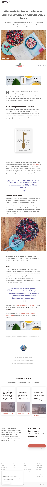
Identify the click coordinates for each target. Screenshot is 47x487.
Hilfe (25, 464)
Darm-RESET (36, 164)
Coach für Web (39, 466)
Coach (2, 463)
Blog (14, 463)
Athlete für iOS (39, 463)
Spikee (2, 464)
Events (14, 464)
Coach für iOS (38, 468)
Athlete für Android (39, 464)
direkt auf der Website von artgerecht (25, 304)
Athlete (2, 461)
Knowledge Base (4, 466)
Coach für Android (39, 470)
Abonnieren (37, 445)
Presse (25, 463)
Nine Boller (23, 65)
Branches (3, 468)
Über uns (14, 461)
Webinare (26, 461)
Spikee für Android (39, 475)
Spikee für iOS (38, 474)
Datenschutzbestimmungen (38, 447)
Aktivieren (7, 482)
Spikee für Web (39, 472)
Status (25, 466)
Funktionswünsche (27, 468)
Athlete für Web (39, 461)
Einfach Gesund (4, 470)
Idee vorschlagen (27, 470)
